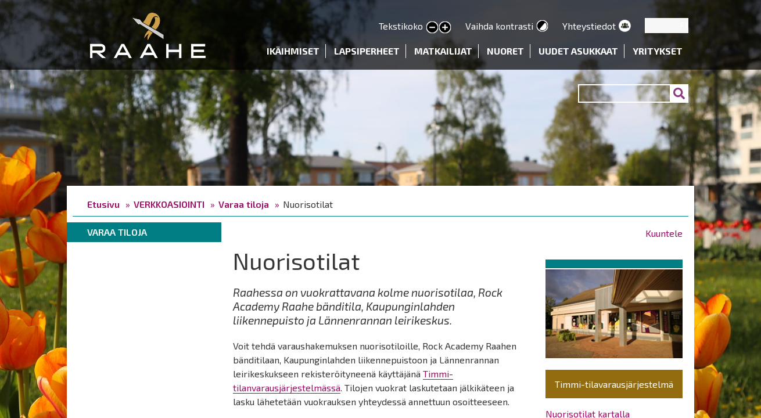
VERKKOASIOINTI (169, 204)
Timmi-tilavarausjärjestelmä (614, 384)
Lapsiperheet (367, 50)
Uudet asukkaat (578, 50)
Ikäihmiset (293, 50)
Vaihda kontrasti (499, 25)
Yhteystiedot (589, 25)
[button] (614, 311)
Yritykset (658, 50)
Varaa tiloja (243, 204)
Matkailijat (443, 50)
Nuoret (505, 50)
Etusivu (103, 204)
